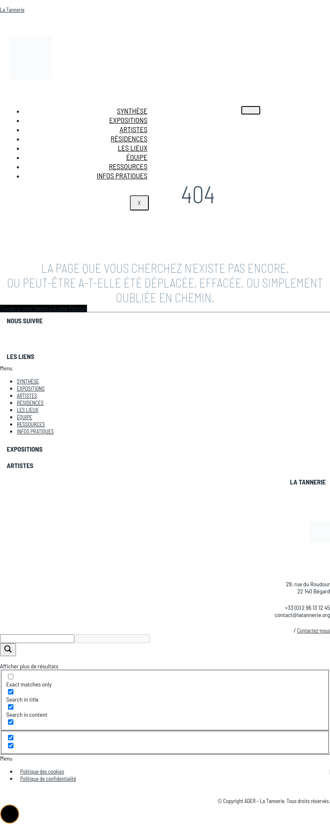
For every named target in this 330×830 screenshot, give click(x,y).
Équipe (136, 157)
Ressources (128, 166)
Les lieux (133, 147)
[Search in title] (10, 691)
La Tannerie (12, 9)
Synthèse (132, 110)
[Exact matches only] (10, 676)
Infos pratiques (122, 175)
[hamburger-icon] (250, 110)
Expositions (128, 120)
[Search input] (37, 638)
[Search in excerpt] (10, 722)
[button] (165, 368)
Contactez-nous (313, 630)
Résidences (129, 138)
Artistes (133, 129)
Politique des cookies (42, 771)
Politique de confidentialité (48, 778)
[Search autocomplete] (113, 638)
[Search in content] (10, 707)
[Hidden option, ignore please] (10, 737)
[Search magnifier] (8, 649)
